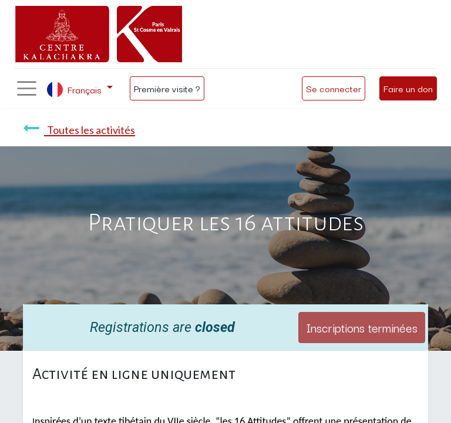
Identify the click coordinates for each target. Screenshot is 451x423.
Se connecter (333, 88)
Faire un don (408, 88)
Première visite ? (167, 88)
